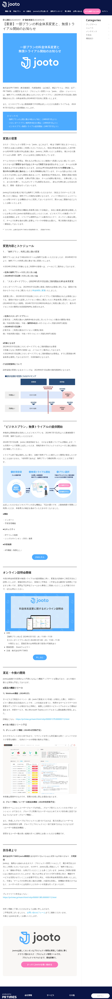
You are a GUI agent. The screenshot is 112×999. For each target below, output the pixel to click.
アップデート (91, 24)
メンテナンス (91, 31)
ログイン (105, 11)
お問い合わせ (77, 11)
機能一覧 (8, 11)
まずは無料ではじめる (92, 11)
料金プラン (17, 11)
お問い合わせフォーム (36, 912)
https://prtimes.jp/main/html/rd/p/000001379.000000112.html (42, 719)
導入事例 (68, 11)
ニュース (89, 28)
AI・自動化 (27, 11)
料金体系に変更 (38, 290)
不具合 (89, 35)
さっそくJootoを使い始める (39, 964)
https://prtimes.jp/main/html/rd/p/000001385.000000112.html (29, 897)
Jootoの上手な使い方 (40, 11)
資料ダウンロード (56, 11)
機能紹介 (89, 38)
